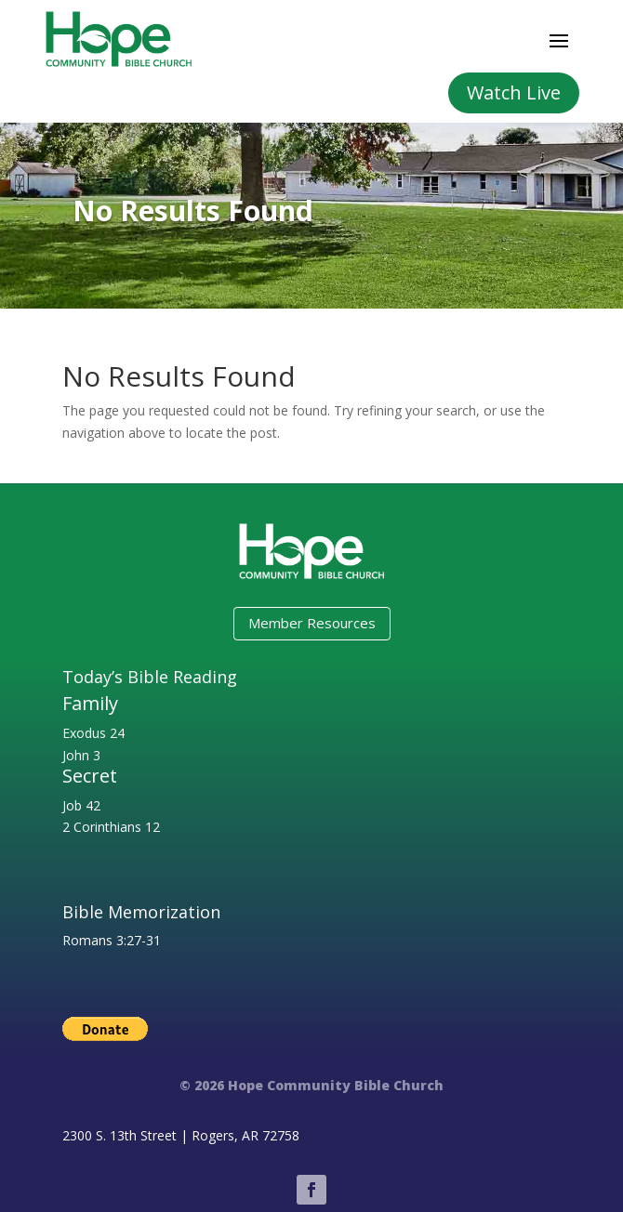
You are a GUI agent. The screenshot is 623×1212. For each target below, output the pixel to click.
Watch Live (514, 92)
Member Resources (312, 622)
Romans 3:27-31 (111, 940)
